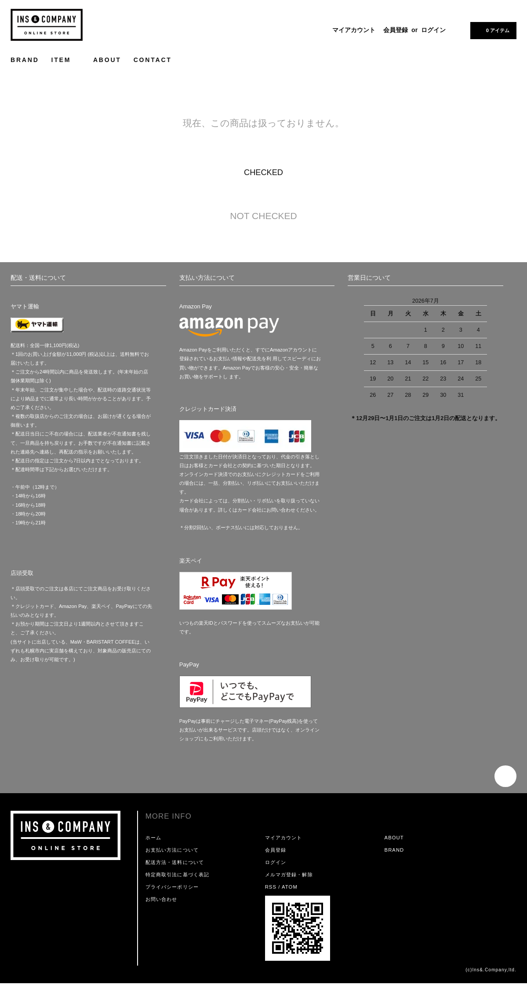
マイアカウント (353, 29)
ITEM (66, 59)
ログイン (433, 29)
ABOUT (107, 59)
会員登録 (395, 29)
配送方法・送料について (174, 862)
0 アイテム (492, 29)
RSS (270, 887)
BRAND (25, 59)
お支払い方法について (172, 850)
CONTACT (153, 59)
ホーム (153, 837)
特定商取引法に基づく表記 (177, 874)
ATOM (290, 887)
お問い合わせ (161, 899)
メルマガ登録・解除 (289, 874)
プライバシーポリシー (172, 887)
